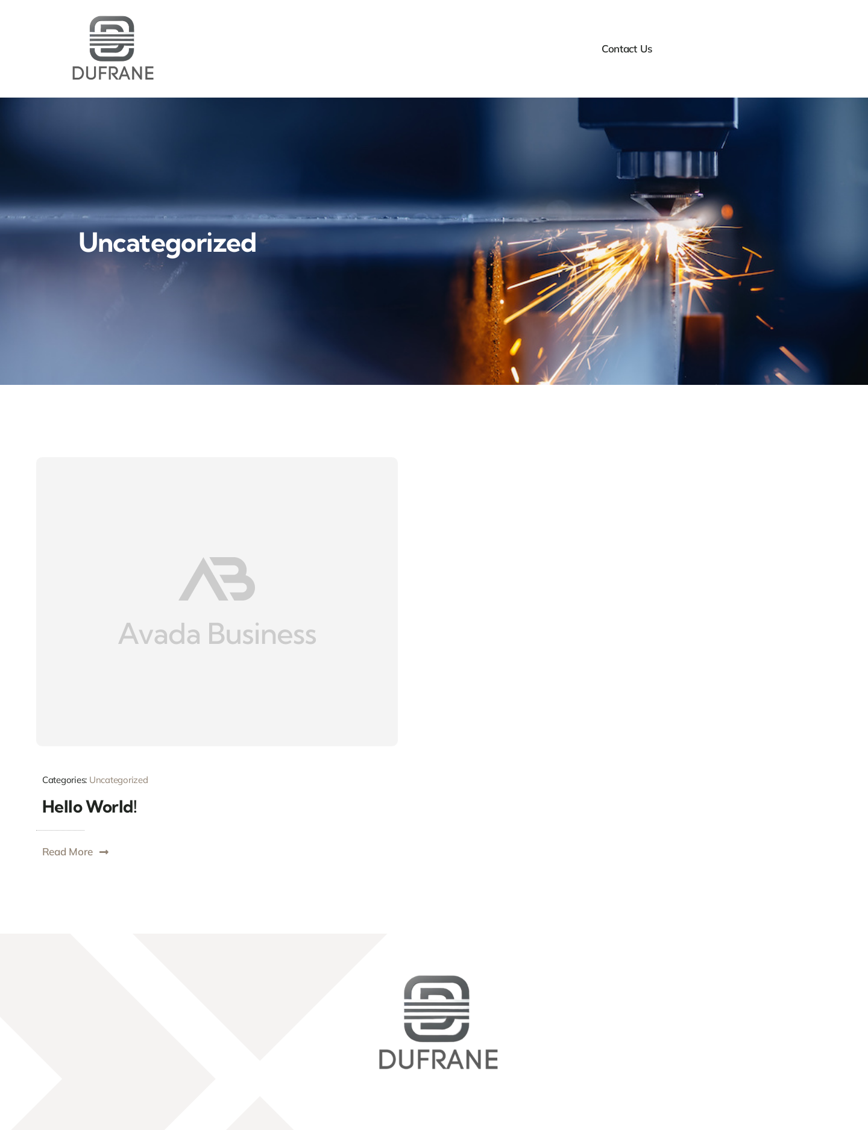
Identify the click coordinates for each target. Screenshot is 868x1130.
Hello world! (89, 806)
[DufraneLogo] (110, 17)
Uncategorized (118, 779)
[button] (76, 852)
